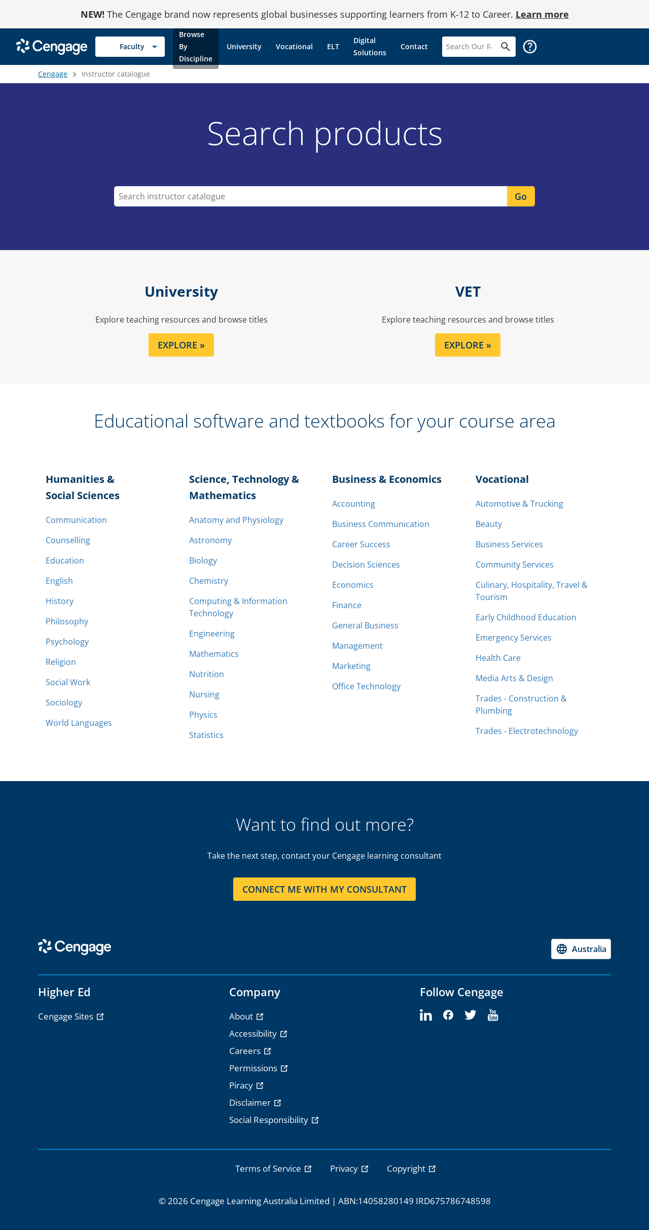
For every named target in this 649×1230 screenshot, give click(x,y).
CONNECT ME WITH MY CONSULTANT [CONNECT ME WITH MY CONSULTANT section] (324, 889)
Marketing (351, 666)
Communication (76, 519)
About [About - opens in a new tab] (242, 1016)
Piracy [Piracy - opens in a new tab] (242, 1085)
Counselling (68, 540)
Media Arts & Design (514, 678)
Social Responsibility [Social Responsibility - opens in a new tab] (269, 1120)
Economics (353, 584)
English (59, 580)
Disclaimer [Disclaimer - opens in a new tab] (251, 1102)
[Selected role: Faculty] (130, 47)
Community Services (515, 564)
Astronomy (210, 540)
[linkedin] (426, 1015)
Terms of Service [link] (269, 1168)
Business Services (509, 544)
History (60, 601)
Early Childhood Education (526, 617)
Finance (347, 605)
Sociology (64, 702)
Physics (203, 714)
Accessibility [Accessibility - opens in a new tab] (254, 1033)
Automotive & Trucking (519, 503)
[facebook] (448, 1015)
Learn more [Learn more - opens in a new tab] (542, 14)
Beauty (489, 524)
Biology (203, 560)
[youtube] (493, 1015)
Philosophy (67, 621)
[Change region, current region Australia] (581, 949)
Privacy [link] (345, 1168)
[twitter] (470, 1015)
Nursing (204, 694)
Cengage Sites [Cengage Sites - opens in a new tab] (66, 1016)
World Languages (79, 722)
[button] (530, 47)
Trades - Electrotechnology (527, 730)
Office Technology (366, 686)
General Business (365, 625)
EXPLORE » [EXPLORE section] (181, 345)
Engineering (212, 633)
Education (65, 560)
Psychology (67, 641)
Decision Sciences (366, 564)
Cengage (52, 74)
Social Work (68, 682)
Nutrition (206, 674)
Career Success (361, 544)
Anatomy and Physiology (236, 519)
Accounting (353, 503)
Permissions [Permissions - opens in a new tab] (254, 1068)
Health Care (498, 657)
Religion (61, 661)
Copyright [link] (407, 1168)
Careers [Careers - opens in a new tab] (246, 1051)
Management (357, 645)
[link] (196, 46)
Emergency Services (514, 637)
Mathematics (214, 653)
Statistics (206, 735)
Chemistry (208, 580)
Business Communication (380, 524)
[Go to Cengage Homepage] (51, 46)
